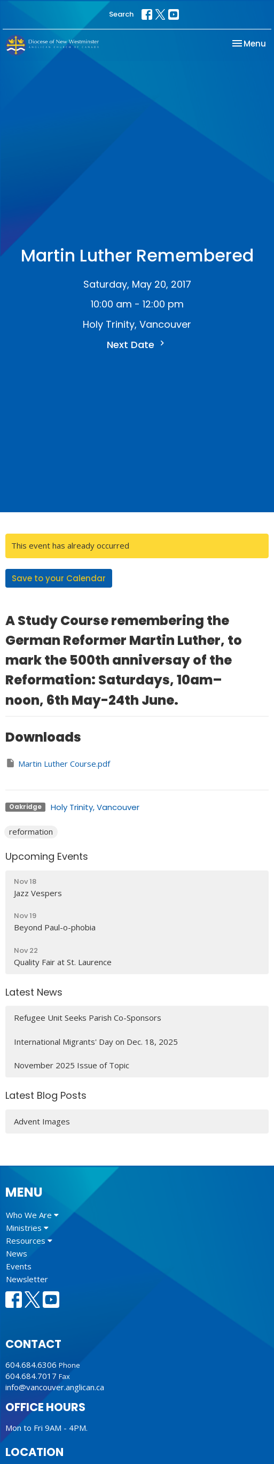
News (16, 1253)
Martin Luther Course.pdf (57, 763)
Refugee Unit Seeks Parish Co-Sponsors (87, 1017)
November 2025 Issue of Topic (71, 1065)
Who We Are (32, 1214)
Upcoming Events (46, 856)
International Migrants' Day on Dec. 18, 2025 (96, 1041)
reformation (31, 831)
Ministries (27, 1227)
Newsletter (27, 1279)
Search (121, 14)
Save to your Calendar (59, 578)
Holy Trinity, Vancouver (95, 807)
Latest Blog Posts (46, 1095)
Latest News (33, 992)
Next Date (137, 344)
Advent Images (42, 1121)
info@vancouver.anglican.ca (54, 1387)
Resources (29, 1240)
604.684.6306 (31, 1364)
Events (19, 1266)
